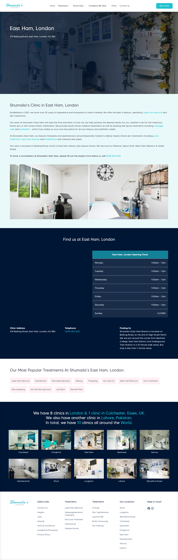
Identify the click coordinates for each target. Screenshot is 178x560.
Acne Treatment (150, 381)
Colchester (125, 521)
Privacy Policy (43, 534)
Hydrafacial (70, 524)
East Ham (124, 534)
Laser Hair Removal (21, 381)
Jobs (39, 517)
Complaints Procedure (47, 530)
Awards (40, 521)
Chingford (124, 530)
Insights (40, 512)
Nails (122, 381)
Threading (93, 381)
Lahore (123, 548)
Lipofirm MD (97, 517)
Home (52, 6)
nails (12, 129)
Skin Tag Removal (100, 512)
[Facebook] (148, 508)
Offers (114, 6)
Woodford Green (127, 517)
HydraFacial (51, 139)
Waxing (79, 381)
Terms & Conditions (46, 525)
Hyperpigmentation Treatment (74, 513)
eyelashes (25, 129)
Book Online (164, 6)
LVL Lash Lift (108, 381)
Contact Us (124, 6)
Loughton (124, 512)
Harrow (123, 543)
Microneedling (18, 389)
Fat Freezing (98, 525)
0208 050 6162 (113, 156)
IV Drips (95, 508)
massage (158, 125)
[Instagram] (152, 508)
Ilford (122, 508)
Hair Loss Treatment (74, 519)
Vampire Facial (72, 528)
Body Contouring (100, 521)
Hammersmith (126, 539)
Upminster (124, 525)
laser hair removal (153, 112)
